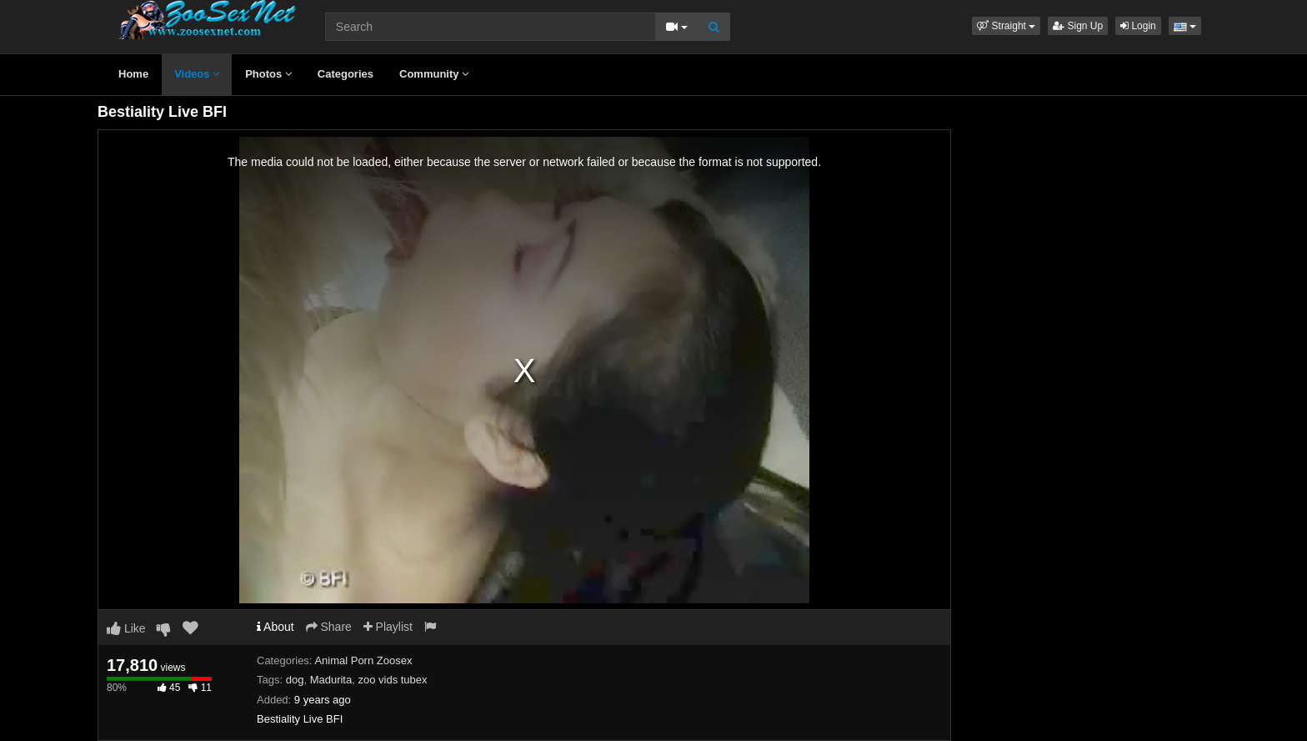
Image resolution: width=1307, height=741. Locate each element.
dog (295, 679)
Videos (196, 74)
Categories (345, 74)
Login (1138, 26)
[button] (1006, 26)
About (275, 626)
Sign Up (1078, 26)
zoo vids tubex (392, 679)
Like (126, 628)
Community (433, 74)
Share (329, 626)
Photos (268, 74)
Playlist (388, 626)
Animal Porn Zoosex (363, 660)
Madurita (331, 679)
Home (133, 74)
